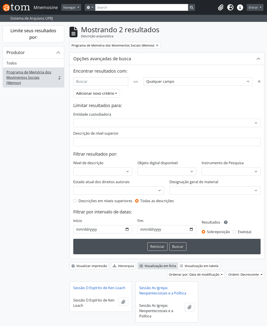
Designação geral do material (193, 181)
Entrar (254, 7)
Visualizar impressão (89, 266)
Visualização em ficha (158, 266)
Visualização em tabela (199, 266)
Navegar (70, 7)
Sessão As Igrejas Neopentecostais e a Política (162, 290)
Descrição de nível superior (96, 133)
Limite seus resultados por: (33, 34)
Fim (140, 220)
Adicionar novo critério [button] (95, 93)
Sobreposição (218, 231)
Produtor (15, 52)
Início (77, 220)
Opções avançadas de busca (102, 59)
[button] (221, 7)
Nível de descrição (88, 162)
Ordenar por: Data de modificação (194, 274)
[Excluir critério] (259, 81)
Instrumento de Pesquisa (223, 162)
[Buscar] (100, 81)
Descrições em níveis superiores (105, 200)
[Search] (141, 7)
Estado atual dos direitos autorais (101, 181)
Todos (11, 63)
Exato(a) (244, 231)
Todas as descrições (157, 200)
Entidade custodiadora (92, 114)
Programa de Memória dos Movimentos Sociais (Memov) (33, 77)
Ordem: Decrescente (244, 274)
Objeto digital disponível (157, 162)
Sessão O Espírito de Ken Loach (99, 287)
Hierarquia (123, 266)
